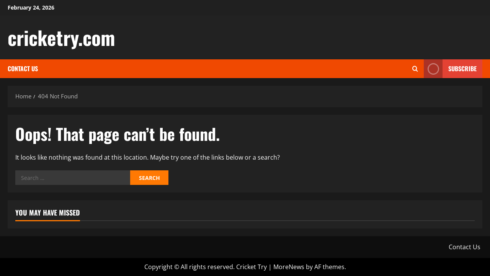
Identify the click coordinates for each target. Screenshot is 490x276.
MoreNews (288, 267)
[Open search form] (415, 68)
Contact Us (23, 68)
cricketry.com (61, 37)
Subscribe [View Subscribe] (450, 68)
